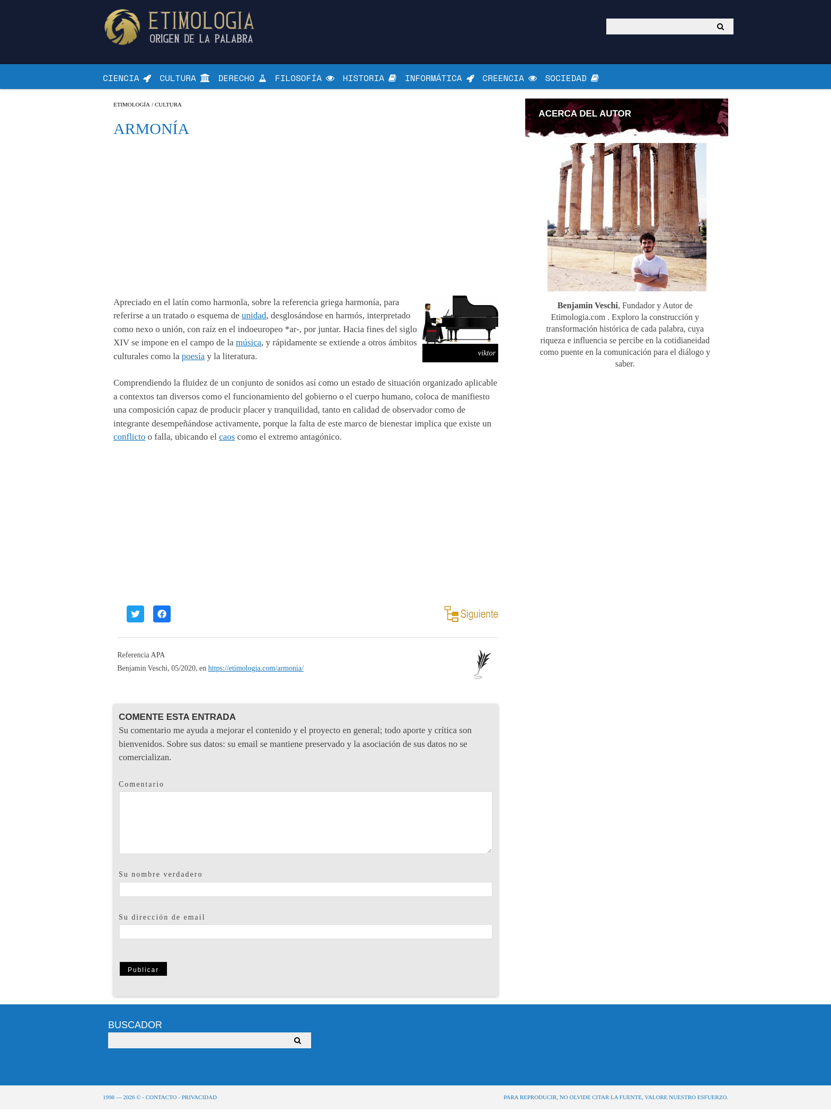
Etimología (131, 109)
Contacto (161, 1102)
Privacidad (199, 1102)
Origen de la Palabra (181, 27)
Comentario (141, 788)
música (248, 347)
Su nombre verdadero (161, 879)
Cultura (168, 109)
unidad (254, 320)
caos (227, 441)
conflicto (129, 441)
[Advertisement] (305, 220)
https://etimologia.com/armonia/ (256, 673)
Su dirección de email (162, 921)
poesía (193, 360)
